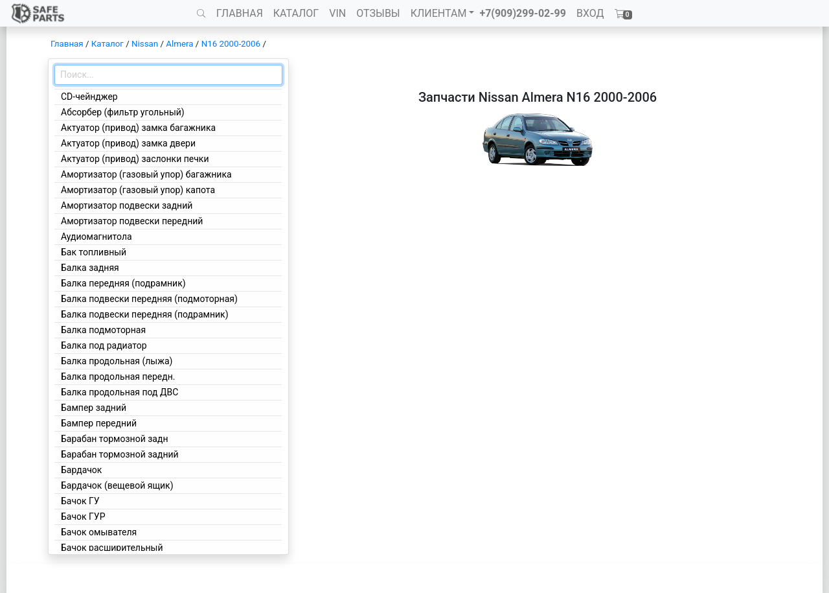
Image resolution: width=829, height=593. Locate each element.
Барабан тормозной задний (120, 454)
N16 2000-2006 (230, 44)
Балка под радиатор (104, 345)
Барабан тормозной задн (114, 439)
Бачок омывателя (99, 532)
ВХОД (590, 13)
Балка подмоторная (103, 330)
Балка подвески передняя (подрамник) (145, 314)
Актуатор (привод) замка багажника (138, 127)
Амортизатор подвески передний (132, 221)
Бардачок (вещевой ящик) (117, 485)
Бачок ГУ (80, 501)
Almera (179, 44)
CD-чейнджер (89, 96)
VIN (337, 13)
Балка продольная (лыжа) (116, 361)
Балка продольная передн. (118, 376)
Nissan (144, 44)
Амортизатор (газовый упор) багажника (146, 174)
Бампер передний (99, 423)
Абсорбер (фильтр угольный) (123, 112)
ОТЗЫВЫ (378, 13)
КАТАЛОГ (296, 13)
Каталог (107, 44)
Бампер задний (93, 407)
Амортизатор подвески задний (126, 205)
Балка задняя (90, 267)
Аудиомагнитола (96, 236)
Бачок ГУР (83, 516)
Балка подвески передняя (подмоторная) (149, 299)
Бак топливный (93, 252)
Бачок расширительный (112, 547)
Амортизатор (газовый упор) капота (138, 190)
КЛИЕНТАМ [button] (439, 13)
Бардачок (81, 470)
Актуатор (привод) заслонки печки (135, 159)
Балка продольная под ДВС (119, 392)
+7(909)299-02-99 (522, 13)
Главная (67, 44)
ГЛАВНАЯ (239, 13)
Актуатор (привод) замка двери (128, 143)
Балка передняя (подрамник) (123, 283)
